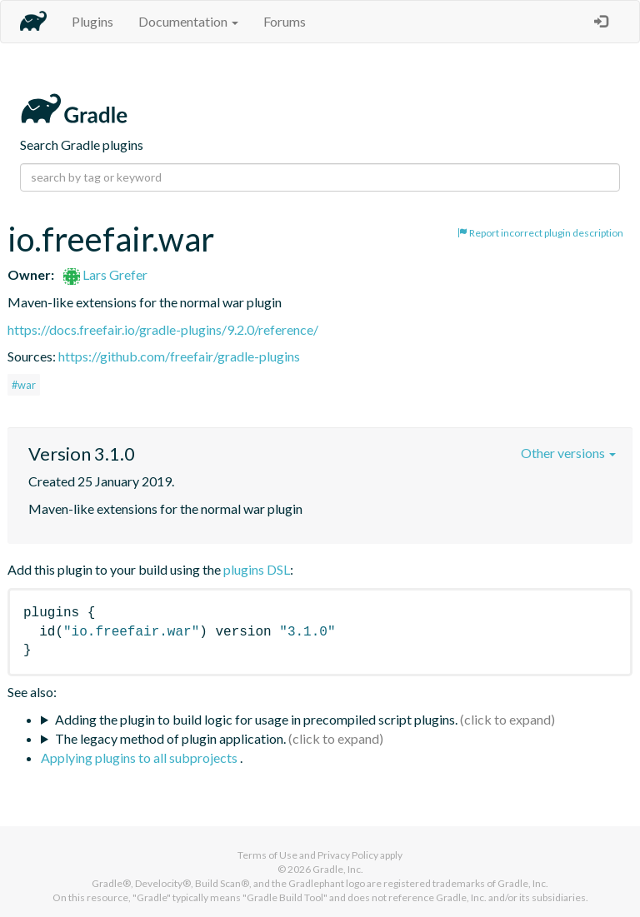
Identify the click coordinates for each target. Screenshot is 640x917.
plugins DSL (256, 569)
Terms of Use (268, 855)
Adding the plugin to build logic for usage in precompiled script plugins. (256, 719)
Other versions (568, 453)
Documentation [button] (188, 21)
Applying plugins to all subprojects (140, 757)
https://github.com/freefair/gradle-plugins (179, 356)
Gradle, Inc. (337, 869)
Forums (284, 21)
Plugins (92, 21)
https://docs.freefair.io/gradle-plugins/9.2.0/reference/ (163, 329)
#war (24, 384)
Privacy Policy (348, 855)
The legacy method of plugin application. (170, 738)
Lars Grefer (105, 274)
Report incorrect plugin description (540, 233)
